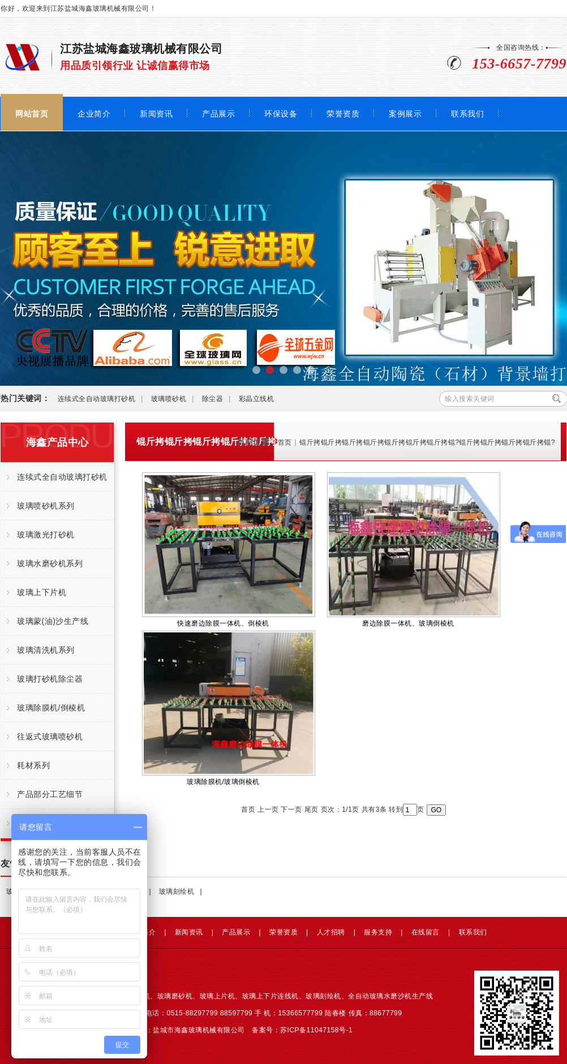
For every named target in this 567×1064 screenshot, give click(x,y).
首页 (285, 442)
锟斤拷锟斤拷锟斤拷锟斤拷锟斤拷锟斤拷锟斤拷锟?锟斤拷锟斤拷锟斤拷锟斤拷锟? (427, 442)
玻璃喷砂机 (169, 399)
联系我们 (467, 113)
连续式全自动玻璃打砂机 (97, 399)
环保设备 (280, 113)
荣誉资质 (343, 113)
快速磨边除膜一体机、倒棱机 (228, 549)
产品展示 (218, 113)
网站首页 (31, 113)
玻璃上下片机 (41, 592)
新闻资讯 (156, 113)
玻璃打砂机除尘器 (50, 678)
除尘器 (213, 399)
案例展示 (405, 113)
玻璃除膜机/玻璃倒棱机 (228, 708)
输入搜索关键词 (470, 399)
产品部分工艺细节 (50, 794)
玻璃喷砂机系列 (46, 505)
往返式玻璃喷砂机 (50, 736)
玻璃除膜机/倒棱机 (51, 707)
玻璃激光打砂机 (46, 534)
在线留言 (425, 932)
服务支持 (378, 932)
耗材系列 (33, 765)
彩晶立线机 (256, 399)
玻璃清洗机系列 (46, 649)
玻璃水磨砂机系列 (50, 563)
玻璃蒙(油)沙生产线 (52, 621)
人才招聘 (331, 932)
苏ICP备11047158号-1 (316, 1030)
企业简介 (94, 113)
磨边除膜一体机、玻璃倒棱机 (413, 549)
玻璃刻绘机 (177, 891)
